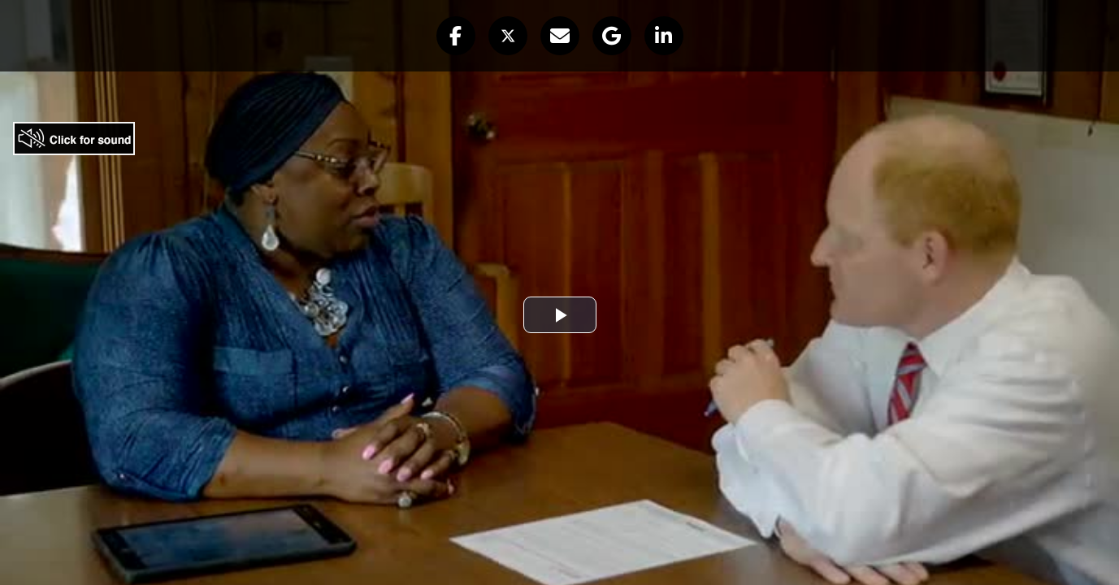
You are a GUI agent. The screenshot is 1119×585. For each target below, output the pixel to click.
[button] (455, 35)
